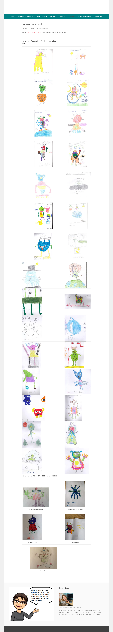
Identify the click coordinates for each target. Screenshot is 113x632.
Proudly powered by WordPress (46, 629)
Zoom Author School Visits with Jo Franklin (70, 607)
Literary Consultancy (84, 16)
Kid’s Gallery (70, 16)
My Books (30, 16)
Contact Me (98, 16)
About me (21, 16)
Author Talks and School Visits (46, 16)
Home (12, 16)
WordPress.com (72, 629)
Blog (61, 16)
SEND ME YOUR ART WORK (34, 33)
